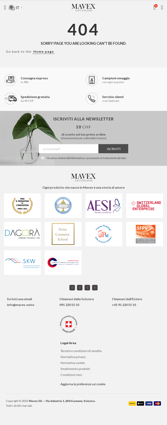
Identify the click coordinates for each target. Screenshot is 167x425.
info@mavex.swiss (20, 305)
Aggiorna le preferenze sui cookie (82, 384)
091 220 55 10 (69, 305)
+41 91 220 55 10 (124, 305)
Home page (43, 51)
